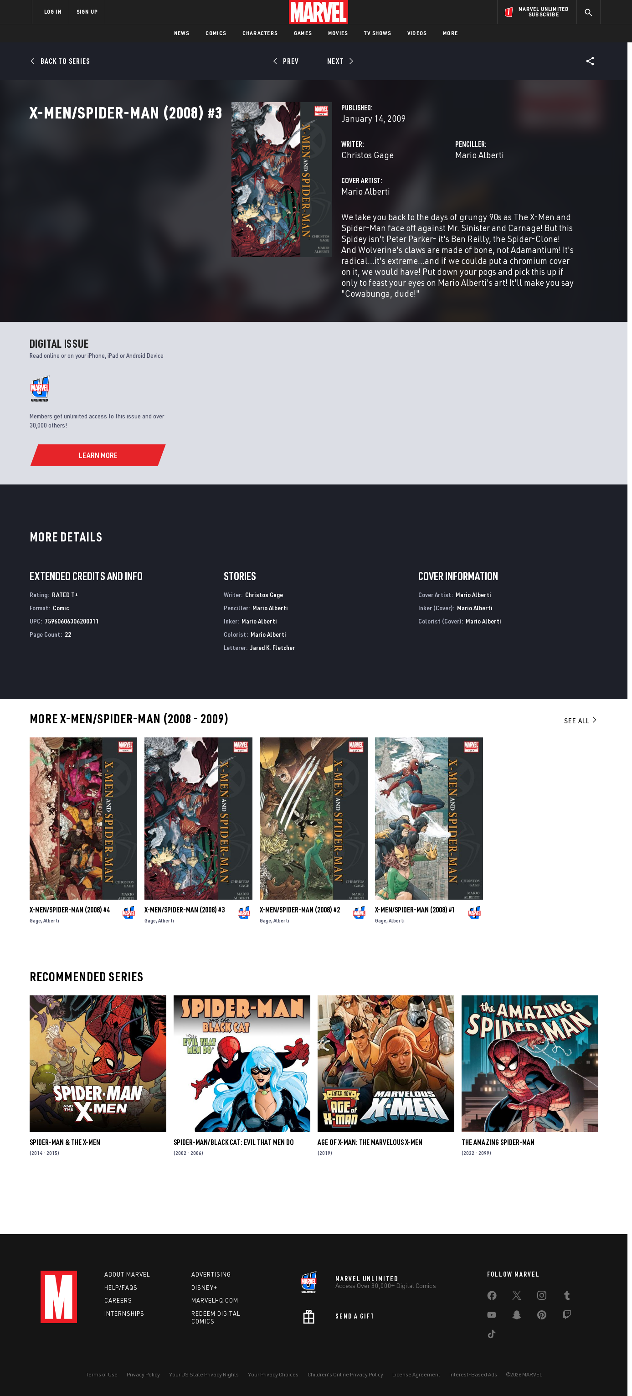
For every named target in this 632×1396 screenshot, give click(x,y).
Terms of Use (102, 1374)
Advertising (211, 1274)
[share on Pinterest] (541, 1316)
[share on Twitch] (566, 1316)
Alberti (51, 968)
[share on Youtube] (491, 1316)
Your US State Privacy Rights (204, 1374)
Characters (259, 33)
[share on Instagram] (541, 1297)
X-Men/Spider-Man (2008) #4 (70, 958)
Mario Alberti (409, 195)
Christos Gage (226, 195)
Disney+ (204, 1287)
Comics (216, 33)
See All (581, 769)
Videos (416, 33)
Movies (338, 33)
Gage (35, 968)
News (181, 33)
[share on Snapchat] (516, 1316)
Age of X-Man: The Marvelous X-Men (370, 1190)
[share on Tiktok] (491, 1335)
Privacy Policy (143, 1374)
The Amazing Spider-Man (498, 1190)
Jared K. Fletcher (272, 696)
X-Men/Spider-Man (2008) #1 (415, 958)
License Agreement (416, 1374)
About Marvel (127, 1274)
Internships (124, 1314)
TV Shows (377, 33)
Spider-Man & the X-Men (65, 1190)
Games (303, 33)
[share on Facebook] (492, 1297)
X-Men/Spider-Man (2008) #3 (184, 958)
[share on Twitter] (516, 1297)
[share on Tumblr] (566, 1297)
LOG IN (53, 11)
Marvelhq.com (214, 1300)
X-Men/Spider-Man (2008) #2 (300, 958)
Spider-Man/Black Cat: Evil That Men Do (234, 1190)
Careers (118, 1300)
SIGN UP (87, 11)
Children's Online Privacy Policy (345, 1374)
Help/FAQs (121, 1287)
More (450, 33)
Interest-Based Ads (473, 1374)
